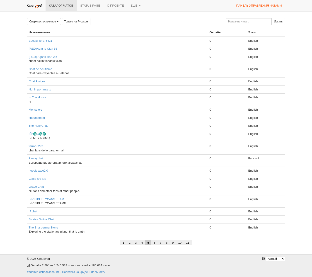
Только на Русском (76, 21)
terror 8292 (36, 146)
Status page (90, 5)
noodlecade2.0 (38, 170)
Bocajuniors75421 (40, 40)
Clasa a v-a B (37, 178)
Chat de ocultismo (40, 69)
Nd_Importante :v (40, 89)
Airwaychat (36, 158)
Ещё (135, 5)
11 (187, 242)
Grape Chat (36, 186)
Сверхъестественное (44, 21)
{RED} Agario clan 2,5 (43, 56)
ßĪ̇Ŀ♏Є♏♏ (37, 134)
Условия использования (43, 272)
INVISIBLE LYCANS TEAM (46, 199)
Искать (278, 21)
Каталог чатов (61, 5)
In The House (37, 97)
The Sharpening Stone (43, 227)
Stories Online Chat (41, 219)
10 (179, 242)
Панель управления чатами (259, 5)
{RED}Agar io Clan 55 (43, 48)
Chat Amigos (37, 81)
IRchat (33, 211)
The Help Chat (38, 125)
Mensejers (35, 109)
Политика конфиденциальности (84, 272)
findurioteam (37, 117)
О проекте (115, 5)
